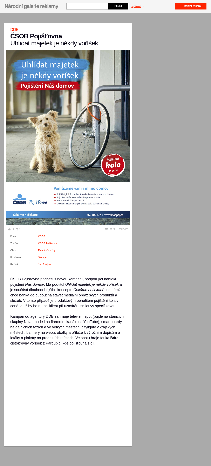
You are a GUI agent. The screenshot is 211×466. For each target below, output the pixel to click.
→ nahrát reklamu (190, 6)
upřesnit (137, 6)
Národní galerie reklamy (31, 6)
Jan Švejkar (44, 264)
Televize (123, 229)
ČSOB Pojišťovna (47, 243)
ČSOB (41, 236)
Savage (42, 257)
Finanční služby (46, 250)
